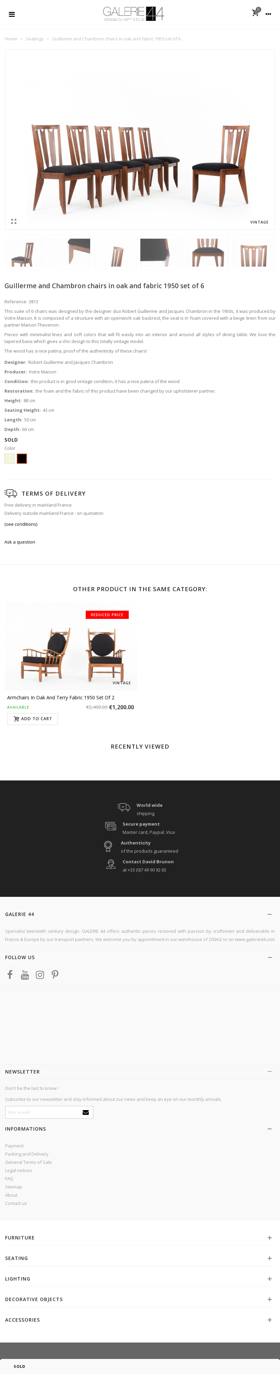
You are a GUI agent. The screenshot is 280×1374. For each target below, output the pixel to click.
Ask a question (19, 542)
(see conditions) (20, 524)
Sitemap (13, 1187)
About (11, 1195)
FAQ (9, 1178)
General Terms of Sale (28, 1162)
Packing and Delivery (26, 1154)
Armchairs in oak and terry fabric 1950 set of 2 (60, 697)
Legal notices (18, 1170)
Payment (14, 1146)
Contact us (16, 1203)
